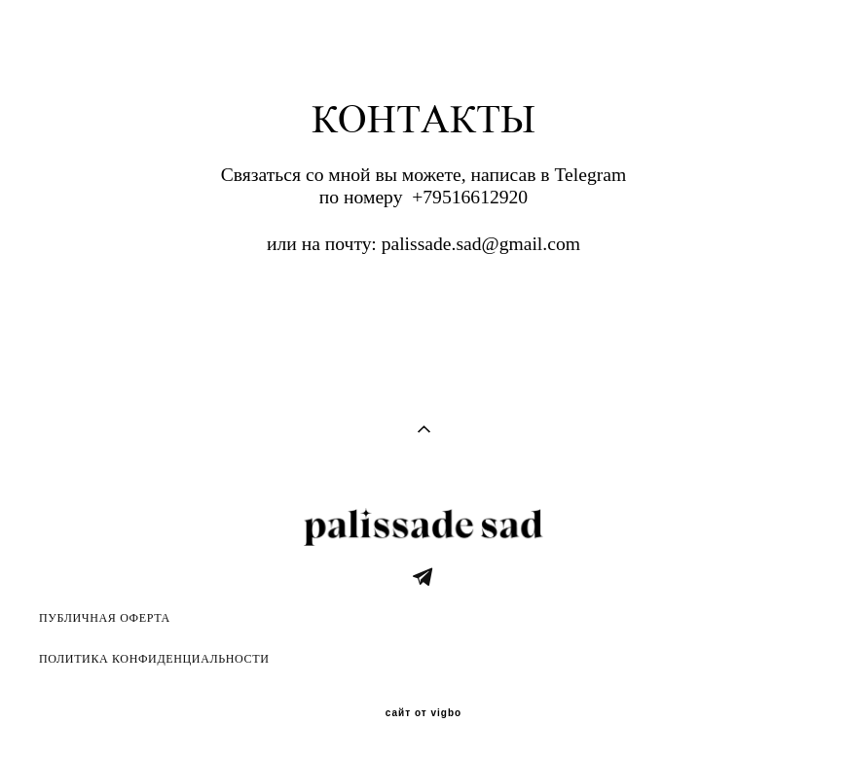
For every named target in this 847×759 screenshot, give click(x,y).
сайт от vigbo (423, 713)
